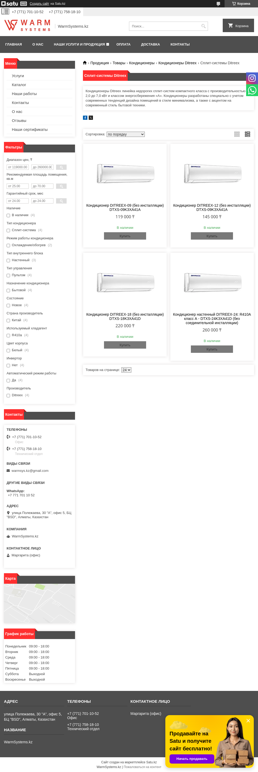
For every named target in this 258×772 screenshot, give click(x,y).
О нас (37, 44)
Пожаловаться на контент (142, 767)
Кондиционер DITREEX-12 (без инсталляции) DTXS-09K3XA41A (212, 207)
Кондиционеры (142, 63)
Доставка (150, 44)
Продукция (99, 63)
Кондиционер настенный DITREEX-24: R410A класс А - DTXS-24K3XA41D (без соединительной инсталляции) (212, 318)
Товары (119, 63)
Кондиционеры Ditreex (177, 63)
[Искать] (203, 26)
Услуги (18, 75)
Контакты (180, 44)
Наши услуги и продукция (79, 44)
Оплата (123, 44)
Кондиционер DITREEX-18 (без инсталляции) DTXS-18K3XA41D (125, 316)
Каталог (19, 84)
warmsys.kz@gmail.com (30, 471)
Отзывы (19, 120)
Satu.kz (151, 762)
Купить (125, 236)
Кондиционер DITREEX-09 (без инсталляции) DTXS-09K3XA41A (125, 207)
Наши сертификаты (30, 129)
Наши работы (24, 93)
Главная (13, 44)
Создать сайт (39, 4)
